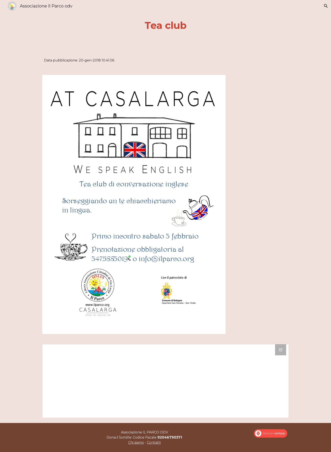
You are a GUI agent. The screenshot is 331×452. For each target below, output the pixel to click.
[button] (326, 6)
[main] (165, 25)
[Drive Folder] (165, 381)
